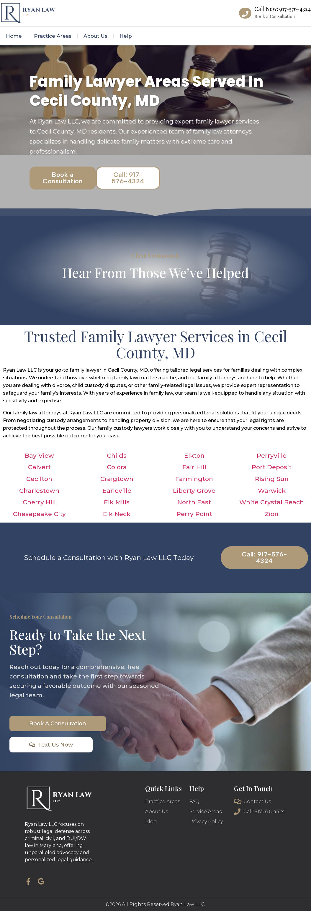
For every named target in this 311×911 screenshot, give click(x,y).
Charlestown (39, 490)
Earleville (116, 490)
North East (194, 502)
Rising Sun (272, 478)
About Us (95, 36)
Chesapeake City (39, 514)
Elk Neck (116, 514)
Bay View (39, 455)
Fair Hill (194, 467)
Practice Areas (52, 36)
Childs (117, 455)
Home (14, 36)
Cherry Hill (39, 502)
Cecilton (39, 478)
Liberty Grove (194, 490)
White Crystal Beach (271, 502)
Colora (117, 467)
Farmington (194, 478)
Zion (272, 514)
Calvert (39, 467)
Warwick (272, 490)
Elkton (194, 455)
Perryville (272, 455)
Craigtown (116, 478)
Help (126, 36)
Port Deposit (272, 467)
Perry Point (194, 514)
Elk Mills (117, 502)
